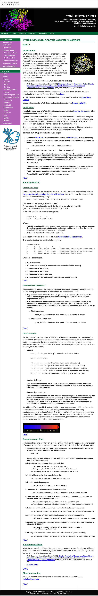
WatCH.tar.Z (39, 138)
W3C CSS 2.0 (64, 594)
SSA (5, 115)
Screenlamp (8, 100)
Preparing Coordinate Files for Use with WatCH (43, 194)
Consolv (7, 82)
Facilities (31, 33)
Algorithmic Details (10, 63)
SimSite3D (7, 105)
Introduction (7, 42)
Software (22, 33)
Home (5, 74)
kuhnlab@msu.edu (88, 26)
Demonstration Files (10, 61)
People (13, 33)
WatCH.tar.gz (73, 138)
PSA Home (4, 33)
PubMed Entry (32, 565)
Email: (77, 26)
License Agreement (81, 111)
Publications (42, 33)
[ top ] (25, 178)
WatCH (6, 118)
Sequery (7, 102)
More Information (9, 66)
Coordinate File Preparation (70, 237)
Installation (7, 45)
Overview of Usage (10, 53)
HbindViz (7, 87)
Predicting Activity (10, 89)
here (62, 94)
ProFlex (6, 92)
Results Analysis (10, 58)
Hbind (6, 84)
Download (7, 47)
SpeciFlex (7, 113)
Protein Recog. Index (11, 97)
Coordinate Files (9, 55)
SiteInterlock (8, 108)
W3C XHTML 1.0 (53, 594)
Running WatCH (8, 50)
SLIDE (6, 110)
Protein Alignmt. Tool (11, 95)
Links (52, 33)
